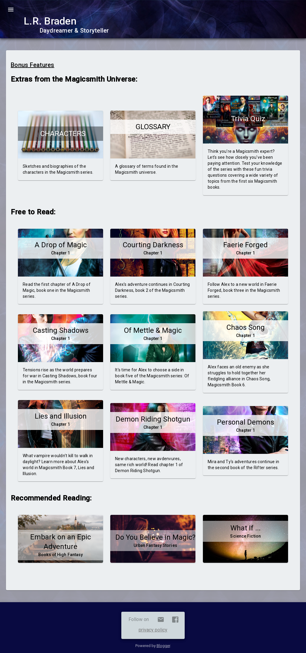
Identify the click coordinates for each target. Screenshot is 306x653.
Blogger (163, 645)
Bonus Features (32, 64)
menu (10, 9)
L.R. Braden (50, 21)
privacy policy (153, 630)
